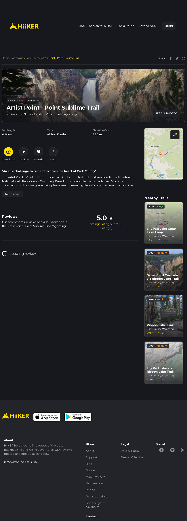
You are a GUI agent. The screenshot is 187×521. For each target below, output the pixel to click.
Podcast (91, 471)
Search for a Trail (100, 26)
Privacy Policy (130, 451)
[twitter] (176, 58)
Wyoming (17, 57)
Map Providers (96, 478)
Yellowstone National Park (25, 114)
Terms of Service (132, 458)
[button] (12, 194)
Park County (33, 57)
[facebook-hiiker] (161, 449)
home (5, 57)
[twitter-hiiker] (172, 449)
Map (81, 26)
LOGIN (169, 25)
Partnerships (94, 485)
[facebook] (170, 58)
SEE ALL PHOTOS (166, 113)
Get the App (147, 26)
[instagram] (182, 58)
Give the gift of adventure (96, 508)
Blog (89, 464)
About (90, 451)
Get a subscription (98, 499)
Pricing (90, 492)
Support (91, 458)
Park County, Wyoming (63, 114)
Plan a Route (125, 26)
